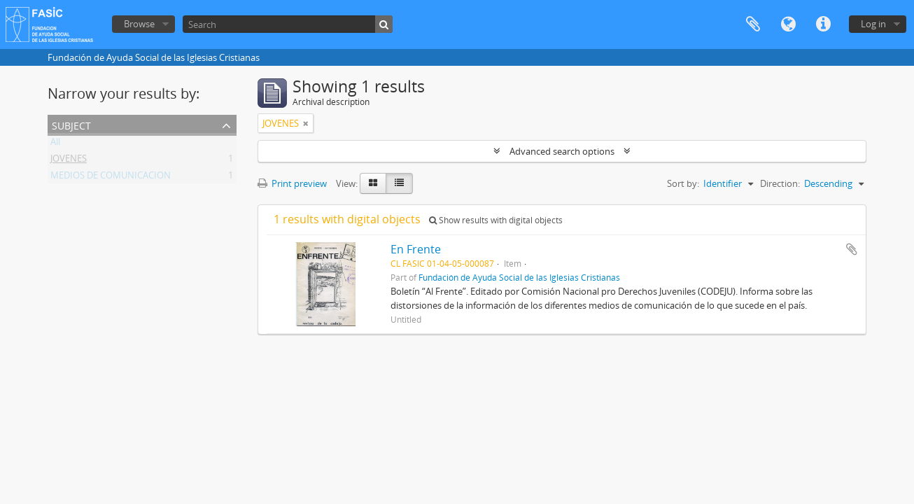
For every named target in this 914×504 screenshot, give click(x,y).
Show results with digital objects (496, 220)
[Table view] (399, 183)
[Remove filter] (306, 123)
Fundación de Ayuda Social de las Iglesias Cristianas (519, 277)
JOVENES (68, 161)
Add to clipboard (852, 249)
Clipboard (753, 24)
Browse (139, 24)
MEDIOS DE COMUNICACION (110, 178)
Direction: (780, 183)
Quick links (823, 24)
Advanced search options (562, 151)
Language (788, 24)
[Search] (288, 24)
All (55, 144)
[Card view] (373, 183)
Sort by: (683, 183)
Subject (71, 124)
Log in (873, 24)
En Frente (416, 249)
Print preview (292, 183)
